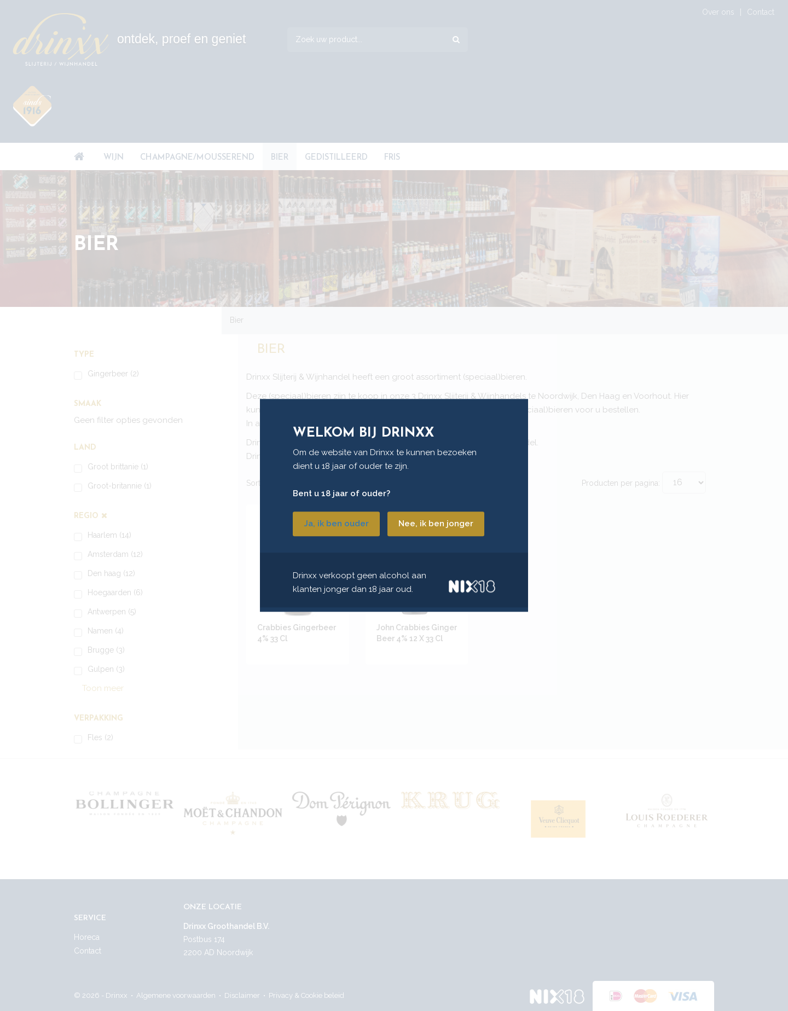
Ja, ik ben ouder (336, 524)
